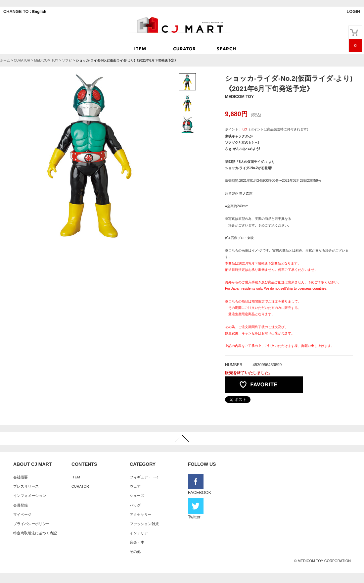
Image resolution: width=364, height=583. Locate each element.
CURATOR (22, 60)
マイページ (22, 514)
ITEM (75, 477)
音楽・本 (137, 542)
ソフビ (67, 60)
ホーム (5, 60)
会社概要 (20, 477)
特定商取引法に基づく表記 (35, 533)
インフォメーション (29, 496)
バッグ (135, 505)
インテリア (139, 533)
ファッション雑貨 (144, 524)
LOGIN (353, 11)
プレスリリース (26, 486)
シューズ (137, 496)
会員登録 (20, 505)
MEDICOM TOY (46, 60)
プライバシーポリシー (31, 524)
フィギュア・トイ (144, 477)
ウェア (135, 486)
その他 (135, 552)
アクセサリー (141, 514)
